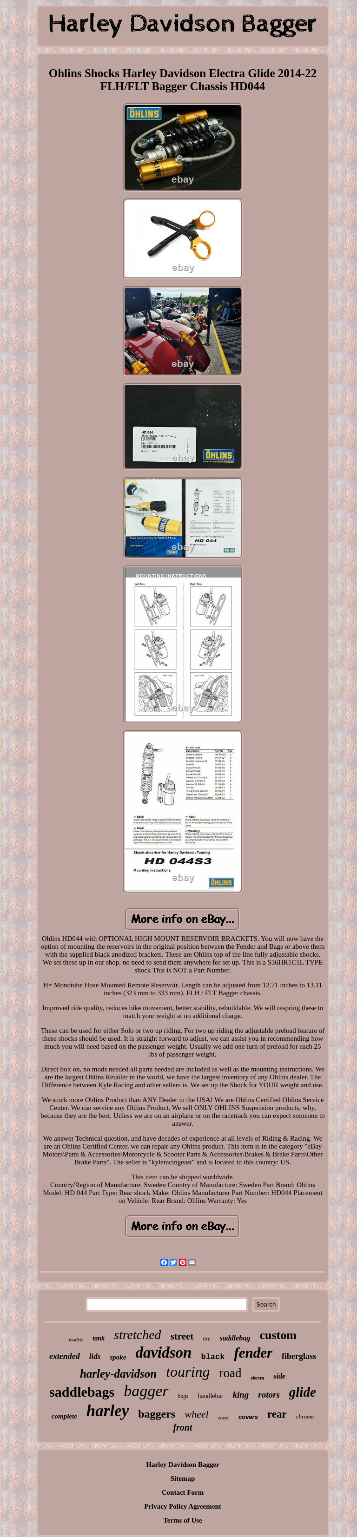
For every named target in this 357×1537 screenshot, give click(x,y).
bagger (146, 1390)
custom (277, 1335)
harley (107, 1411)
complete (64, 1416)
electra (257, 1377)
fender (253, 1353)
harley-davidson (118, 1373)
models (76, 1339)
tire (206, 1338)
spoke (118, 1357)
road (230, 1373)
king (240, 1394)
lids (95, 1356)
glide (302, 1392)
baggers (156, 1414)
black (213, 1357)
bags (183, 1396)
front (182, 1427)
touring (188, 1371)
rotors (268, 1394)
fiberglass (299, 1356)
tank (99, 1338)
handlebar (210, 1395)
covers (248, 1416)
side (279, 1376)
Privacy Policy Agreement (182, 1506)
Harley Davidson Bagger (182, 1464)
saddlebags (81, 1391)
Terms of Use (182, 1520)
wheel (196, 1414)
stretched (137, 1334)
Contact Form (183, 1492)
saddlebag (235, 1338)
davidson (163, 1352)
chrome (305, 1416)
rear (277, 1414)
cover (223, 1417)
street (182, 1336)
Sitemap (183, 1478)
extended (64, 1356)
